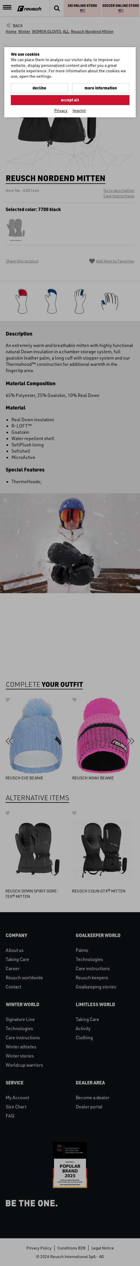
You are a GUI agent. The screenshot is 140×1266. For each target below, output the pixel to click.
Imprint (79, 110)
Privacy (60, 110)
